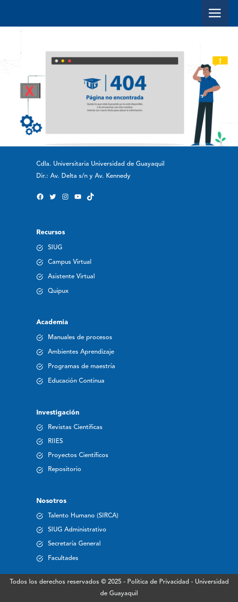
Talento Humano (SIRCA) (83, 516)
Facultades (63, 558)
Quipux (58, 291)
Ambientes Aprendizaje (81, 352)
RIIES (55, 441)
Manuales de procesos (80, 337)
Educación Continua (76, 381)
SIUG (55, 247)
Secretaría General (74, 544)
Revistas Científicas (75, 427)
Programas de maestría (81, 366)
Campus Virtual (69, 262)
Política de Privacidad (158, 582)
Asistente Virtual (71, 276)
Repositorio (64, 469)
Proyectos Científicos (78, 455)
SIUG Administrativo (77, 530)
